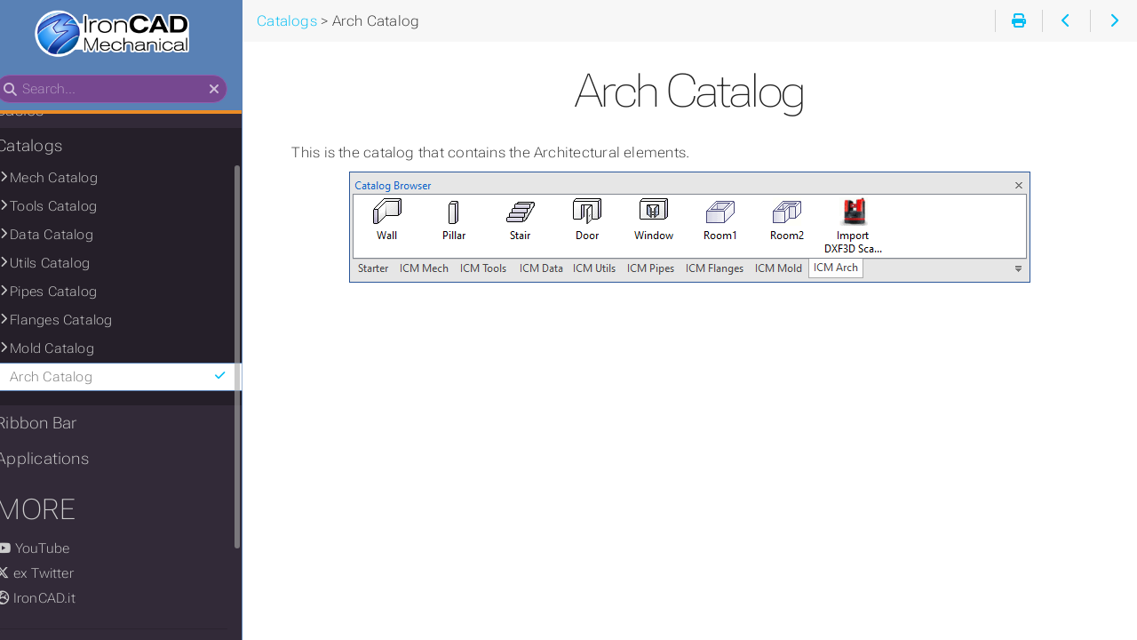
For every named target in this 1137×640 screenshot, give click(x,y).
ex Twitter (53, 574)
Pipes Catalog (71, 292)
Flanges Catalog (79, 321)
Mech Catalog (72, 179)
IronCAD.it (54, 599)
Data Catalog (70, 236)
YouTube (51, 549)
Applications (60, 459)
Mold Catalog (70, 349)
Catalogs (47, 147)
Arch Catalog (139, 378)
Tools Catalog (71, 207)
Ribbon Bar (54, 424)
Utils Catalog (68, 264)
